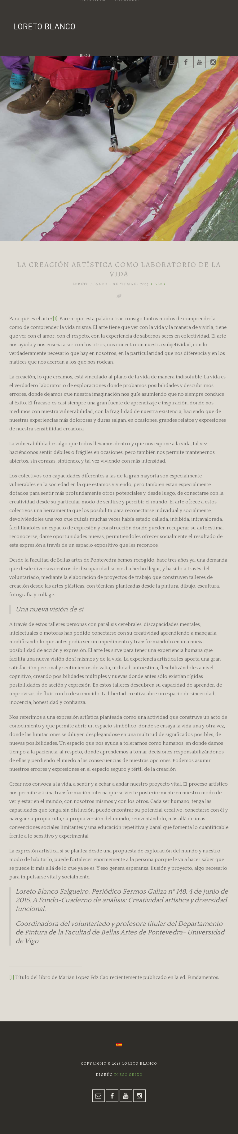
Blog (85, 55)
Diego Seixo (128, 1074)
